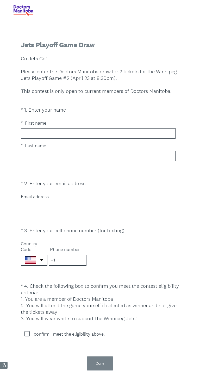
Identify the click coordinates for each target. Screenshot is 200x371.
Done (100, 344)
